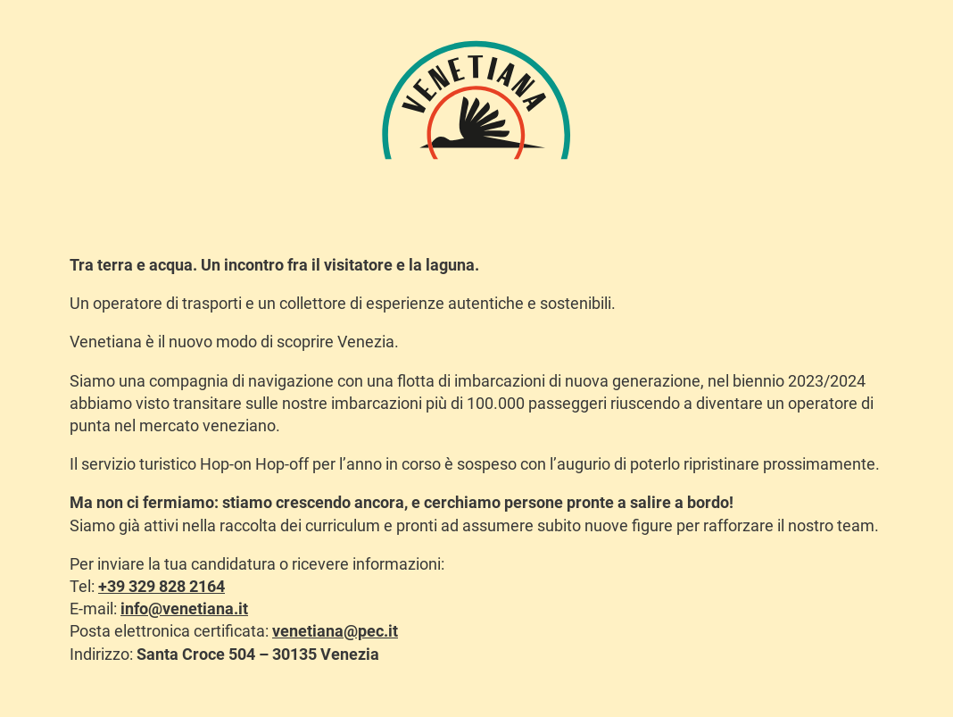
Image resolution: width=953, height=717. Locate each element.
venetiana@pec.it (335, 630)
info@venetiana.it (184, 608)
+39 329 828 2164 (161, 586)
